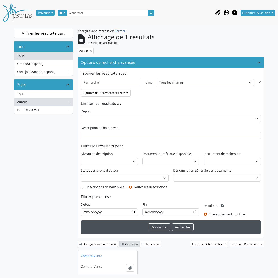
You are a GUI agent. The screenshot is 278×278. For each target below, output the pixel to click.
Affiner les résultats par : (43, 33)
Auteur (43, 102)
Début (85, 204)
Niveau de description (97, 154)
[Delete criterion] (260, 82)
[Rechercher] (107, 13)
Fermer (120, 31)
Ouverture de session (256, 13)
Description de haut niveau (100, 128)
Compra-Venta (91, 256)
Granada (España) (43, 65)
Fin (144, 204)
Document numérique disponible (166, 154)
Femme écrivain (43, 110)
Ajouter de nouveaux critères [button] (104, 93)
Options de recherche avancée (108, 62)
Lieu (21, 46)
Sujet (21, 84)
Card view (129, 244)
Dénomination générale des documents (202, 170)
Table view (150, 244)
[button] (218, 13)
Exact (243, 214)
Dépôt (85, 111)
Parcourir (44, 13)
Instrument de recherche (222, 154)
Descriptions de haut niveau (106, 187)
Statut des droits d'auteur (100, 170)
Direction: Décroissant (245, 244)
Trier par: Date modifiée (208, 244)
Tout (20, 56)
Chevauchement (220, 214)
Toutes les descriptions (150, 187)
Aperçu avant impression (97, 244)
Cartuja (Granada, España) (43, 72)
